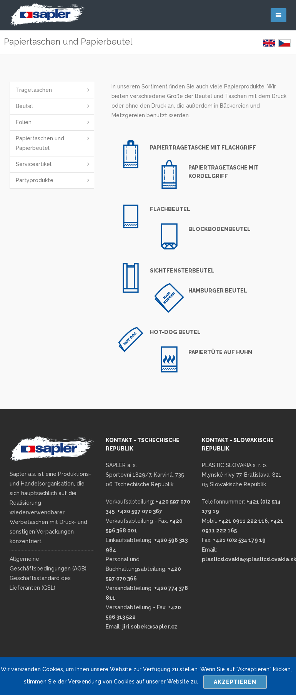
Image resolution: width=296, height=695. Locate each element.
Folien (24, 122)
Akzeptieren (235, 682)
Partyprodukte (34, 180)
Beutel (24, 106)
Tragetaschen (34, 90)
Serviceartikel (34, 164)
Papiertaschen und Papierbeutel (40, 143)
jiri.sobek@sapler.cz (149, 627)
